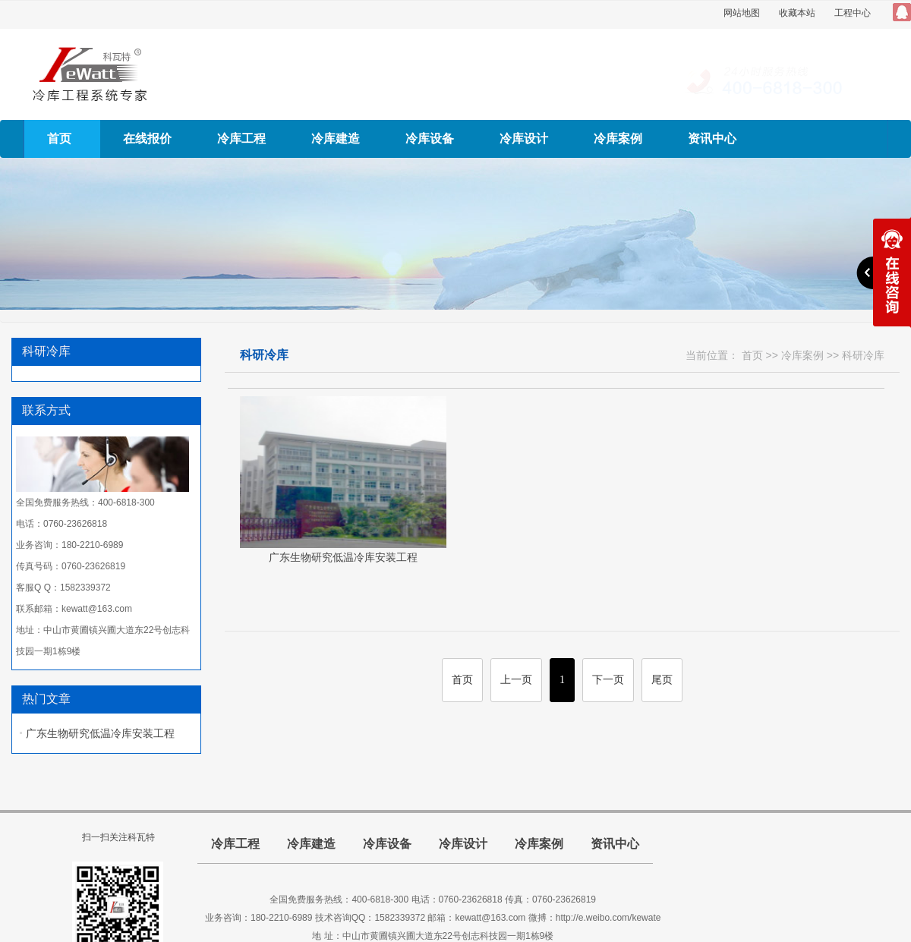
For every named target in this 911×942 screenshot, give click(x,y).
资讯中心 (712, 138)
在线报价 (147, 138)
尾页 (662, 679)
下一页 (608, 679)
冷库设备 (429, 138)
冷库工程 (241, 138)
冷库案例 (618, 138)
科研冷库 (863, 355)
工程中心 (852, 13)
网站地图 (741, 13)
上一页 (516, 679)
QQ (902, 12)
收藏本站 (797, 13)
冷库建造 (335, 138)
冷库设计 (524, 138)
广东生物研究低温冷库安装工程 (100, 733)
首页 (59, 138)
